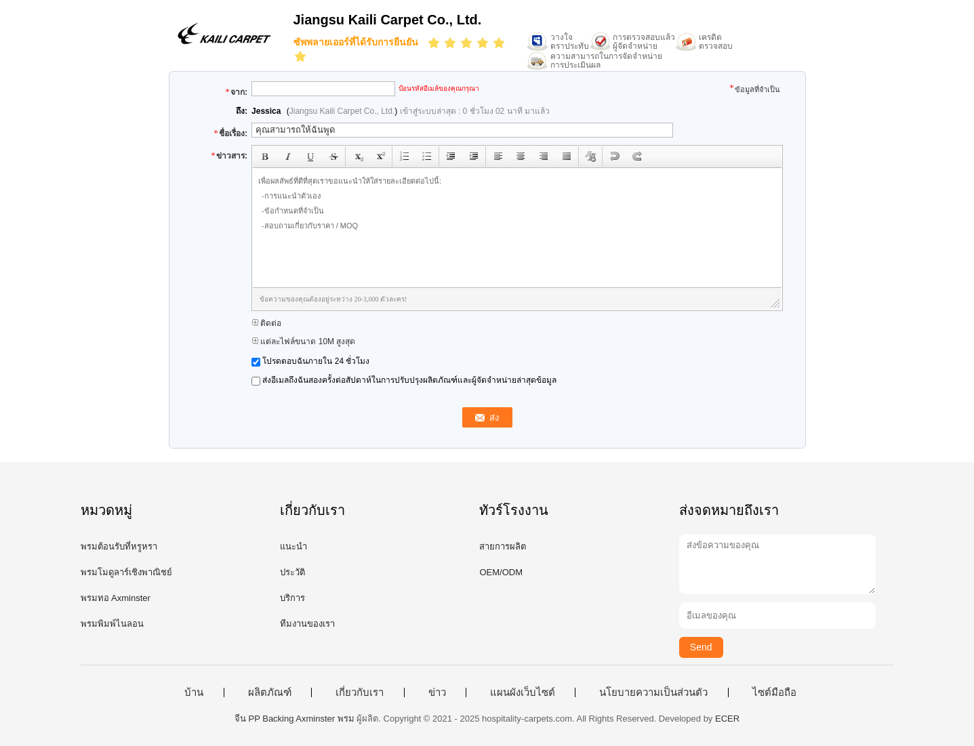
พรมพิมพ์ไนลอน (112, 624)
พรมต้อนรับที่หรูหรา (119, 546)
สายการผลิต (502, 546)
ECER (727, 718)
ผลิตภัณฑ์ (269, 692)
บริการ (292, 598)
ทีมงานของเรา (307, 624)
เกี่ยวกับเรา (360, 692)
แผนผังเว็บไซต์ (522, 692)
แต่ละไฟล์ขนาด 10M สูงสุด (303, 341)
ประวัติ (292, 572)
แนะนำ (293, 546)
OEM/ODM (501, 572)
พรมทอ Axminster (115, 598)
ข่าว (437, 692)
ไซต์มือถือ (774, 692)
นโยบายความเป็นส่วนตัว (653, 692)
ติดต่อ (266, 323)
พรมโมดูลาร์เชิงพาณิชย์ (126, 572)
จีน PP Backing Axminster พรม (294, 718)
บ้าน (193, 692)
